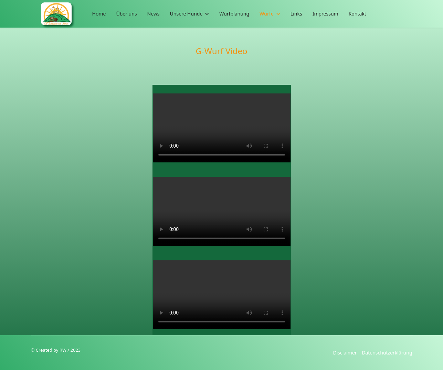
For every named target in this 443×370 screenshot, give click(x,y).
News (153, 13)
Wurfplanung (234, 13)
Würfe (267, 13)
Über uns (126, 13)
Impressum (325, 13)
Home (99, 13)
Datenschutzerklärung (387, 352)
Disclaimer (345, 352)
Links (296, 13)
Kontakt (357, 13)
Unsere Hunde (186, 13)
